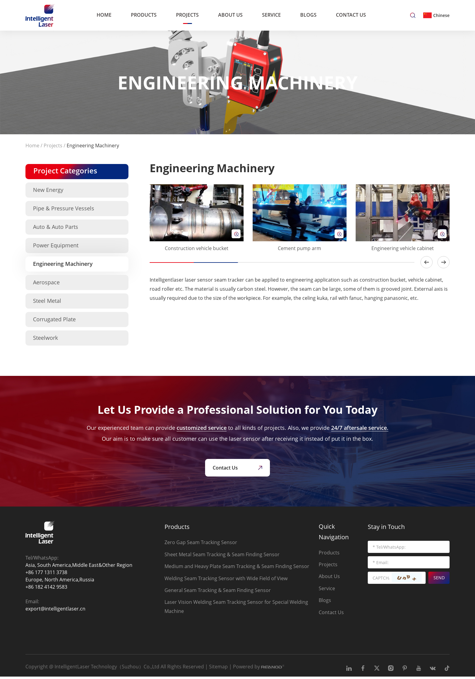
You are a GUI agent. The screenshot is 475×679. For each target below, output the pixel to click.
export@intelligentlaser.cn (55, 609)
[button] (426, 262)
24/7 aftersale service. (359, 427)
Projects (187, 14)
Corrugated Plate (54, 319)
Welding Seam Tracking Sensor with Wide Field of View (225, 579)
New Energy (48, 189)
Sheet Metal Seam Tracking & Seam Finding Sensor (222, 555)
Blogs (308, 14)
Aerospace (46, 282)
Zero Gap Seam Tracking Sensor (200, 543)
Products (144, 14)
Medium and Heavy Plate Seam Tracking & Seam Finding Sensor (236, 567)
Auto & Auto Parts (55, 226)
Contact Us (351, 14)
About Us (230, 14)
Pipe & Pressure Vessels (63, 208)
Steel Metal (47, 300)
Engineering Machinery (93, 145)
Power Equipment (55, 245)
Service (271, 14)
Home (104, 14)
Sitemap (218, 668)
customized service (202, 427)
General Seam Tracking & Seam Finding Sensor (217, 591)
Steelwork (45, 337)
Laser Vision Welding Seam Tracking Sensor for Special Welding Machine (236, 608)
